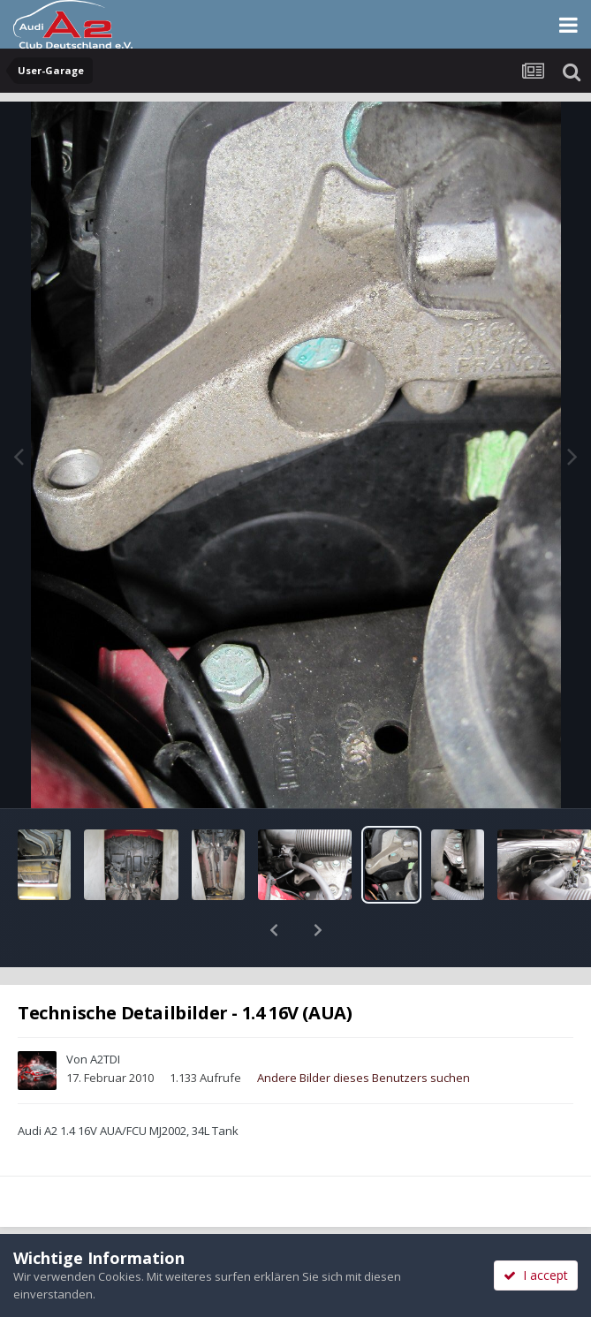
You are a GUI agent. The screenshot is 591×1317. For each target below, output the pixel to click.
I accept (536, 1275)
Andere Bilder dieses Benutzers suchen (363, 1032)
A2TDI (105, 1013)
